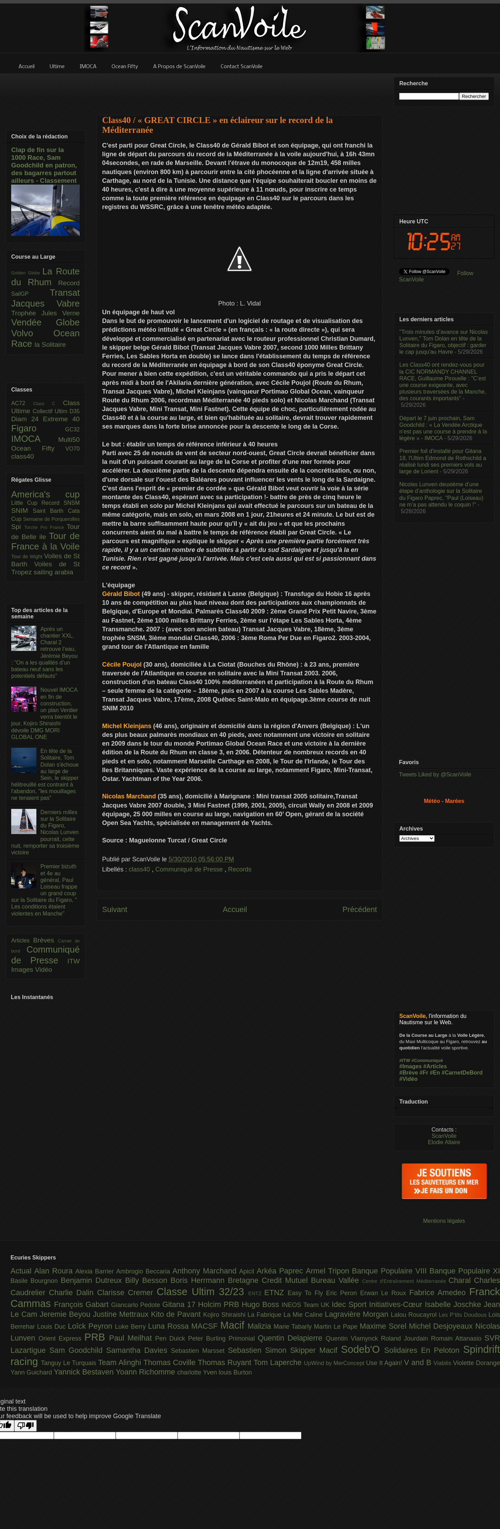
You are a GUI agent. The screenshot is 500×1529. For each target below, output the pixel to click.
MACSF (205, 1326)
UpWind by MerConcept (335, 1363)
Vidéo (43, 969)
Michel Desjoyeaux (442, 1326)
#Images (410, 1066)
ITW (73, 961)
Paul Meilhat (132, 1338)
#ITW (404, 1060)
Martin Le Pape (337, 1326)
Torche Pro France (45, 527)
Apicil (248, 1271)
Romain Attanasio (458, 1338)
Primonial (243, 1338)
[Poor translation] (25, 1425)
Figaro (38, 428)
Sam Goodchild (77, 1350)
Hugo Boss (261, 1304)
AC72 (22, 403)
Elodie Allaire (444, 1142)
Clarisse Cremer (127, 1292)
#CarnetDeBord (462, 1073)
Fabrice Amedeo (439, 1292)
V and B (418, 1362)
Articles (22, 940)
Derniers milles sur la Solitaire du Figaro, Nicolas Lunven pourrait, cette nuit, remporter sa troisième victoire (45, 832)
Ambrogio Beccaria (144, 1271)
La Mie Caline (304, 1314)
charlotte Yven (198, 1372)
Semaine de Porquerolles (51, 519)
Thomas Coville (170, 1362)
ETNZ (276, 1292)
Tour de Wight (27, 556)
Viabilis (443, 1363)
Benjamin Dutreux (93, 1280)
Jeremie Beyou (66, 1314)
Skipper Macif (315, 1350)
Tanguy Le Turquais (69, 1362)
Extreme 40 (61, 419)
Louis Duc (52, 1326)
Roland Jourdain (406, 1338)
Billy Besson (148, 1280)
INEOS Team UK (306, 1304)
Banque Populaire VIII (391, 1270)
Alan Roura (55, 1270)
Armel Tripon (329, 1270)
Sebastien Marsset (199, 1350)
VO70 (72, 449)
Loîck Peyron (91, 1326)
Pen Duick (171, 1338)
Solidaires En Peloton (423, 1350)
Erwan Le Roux (384, 1293)
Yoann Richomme (146, 1372)
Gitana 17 (180, 1304)
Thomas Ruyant (225, 1362)
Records (239, 869)
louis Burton (235, 1372)
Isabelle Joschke (454, 1304)
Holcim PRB (220, 1304)
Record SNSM (61, 503)
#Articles (435, 1066)
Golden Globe (26, 272)
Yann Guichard (32, 1372)
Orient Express (61, 1338)
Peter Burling (208, 1338)
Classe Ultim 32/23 (202, 1291)
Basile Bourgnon (35, 1280)
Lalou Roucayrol (415, 1314)
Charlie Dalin (73, 1292)
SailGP (30, 294)
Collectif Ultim (51, 411)
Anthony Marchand (205, 1270)
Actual (22, 1270)
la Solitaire (50, 344)
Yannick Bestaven (85, 1372)
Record (69, 283)
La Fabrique (266, 1314)
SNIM (22, 510)
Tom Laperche (278, 1362)
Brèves (45, 940)
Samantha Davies (138, 1350)
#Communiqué (427, 1060)
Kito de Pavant (177, 1314)
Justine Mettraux (122, 1314)
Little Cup (26, 503)
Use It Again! (385, 1362)
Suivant (114, 909)
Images (23, 969)
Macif (234, 1325)
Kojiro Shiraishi (225, 1314)
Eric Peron (343, 1293)
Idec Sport (350, 1304)
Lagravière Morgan (358, 1314)
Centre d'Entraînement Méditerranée (405, 1281)
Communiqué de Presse (189, 869)
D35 (75, 411)
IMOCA (34, 439)
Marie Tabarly (294, 1326)
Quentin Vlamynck (353, 1338)
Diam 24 (27, 419)
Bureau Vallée (336, 1280)
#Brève (408, 1073)
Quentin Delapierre (292, 1338)
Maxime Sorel (384, 1326)
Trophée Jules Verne (45, 313)
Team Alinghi (120, 1362)
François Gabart (82, 1304)
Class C (48, 403)
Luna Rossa (169, 1326)
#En (435, 1073)
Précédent (360, 909)
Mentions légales (444, 1221)
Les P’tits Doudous (463, 1315)
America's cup (45, 494)
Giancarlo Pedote (137, 1304)
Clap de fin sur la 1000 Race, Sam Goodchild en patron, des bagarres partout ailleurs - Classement (44, 165)
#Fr (424, 1073)
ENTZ (256, 1293)
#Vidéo (408, 1079)
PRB (96, 1337)
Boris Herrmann (199, 1280)
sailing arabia (53, 572)
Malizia (261, 1326)
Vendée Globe (45, 322)
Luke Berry (131, 1326)
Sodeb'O (362, 1349)
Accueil (235, 909)
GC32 (72, 429)
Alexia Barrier (96, 1271)
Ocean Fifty (38, 448)
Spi (17, 526)
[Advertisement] (239, 89)
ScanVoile (443, 1136)
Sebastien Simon (259, 1350)
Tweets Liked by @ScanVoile (435, 774)
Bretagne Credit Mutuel (269, 1280)
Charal (461, 1280)
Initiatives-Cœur (397, 1304)
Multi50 (69, 439)
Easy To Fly (306, 1293)
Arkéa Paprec (281, 1270)
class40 (140, 869)
